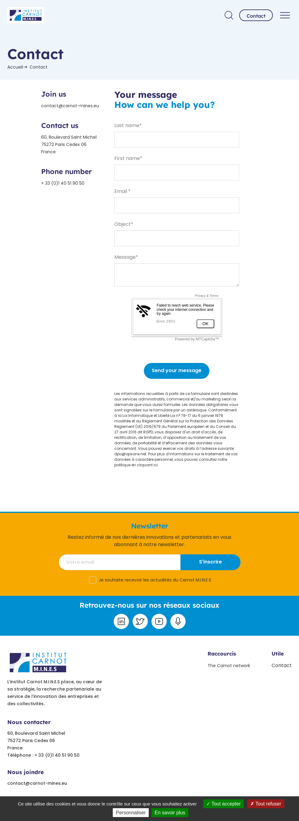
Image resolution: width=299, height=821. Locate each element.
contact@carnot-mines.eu (70, 106)
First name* (128, 158)
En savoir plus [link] (170, 812)
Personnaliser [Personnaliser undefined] (131, 812)
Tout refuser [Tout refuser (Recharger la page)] (265, 803)
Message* (126, 257)
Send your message (176, 370)
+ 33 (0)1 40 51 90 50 (62, 183)
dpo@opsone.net (130, 454)
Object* (123, 224)
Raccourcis (222, 653)
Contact (256, 16)
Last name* (128, 125)
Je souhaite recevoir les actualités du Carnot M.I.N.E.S (155, 580)
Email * (122, 191)
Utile (278, 653)
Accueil (15, 67)
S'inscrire (210, 561)
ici (156, 464)
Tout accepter (223, 803)
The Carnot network (229, 666)
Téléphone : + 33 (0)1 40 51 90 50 (43, 755)
